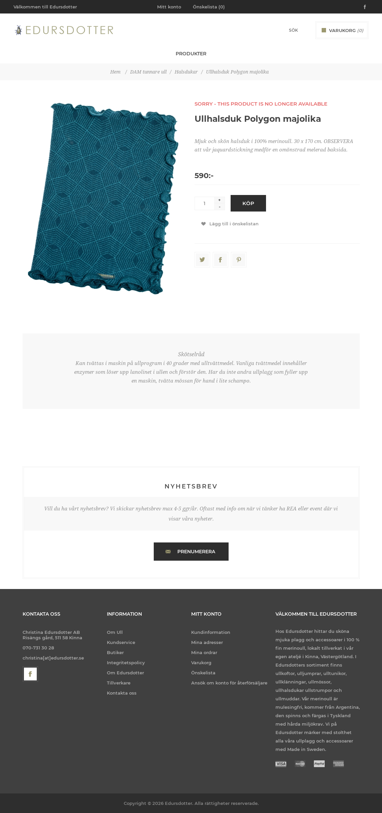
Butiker (115, 652)
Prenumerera (196, 552)
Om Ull (115, 632)
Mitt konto (169, 6)
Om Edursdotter (125, 672)
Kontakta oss (122, 693)
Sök (305, 30)
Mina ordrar (204, 652)
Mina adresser (207, 642)
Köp (248, 203)
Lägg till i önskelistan (234, 223)
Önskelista (203, 672)
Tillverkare (118, 682)
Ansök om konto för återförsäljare (229, 682)
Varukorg (201, 662)
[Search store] (284, 30)
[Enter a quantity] (205, 203)
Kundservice (121, 642)
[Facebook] (30, 674)
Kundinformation (210, 632)
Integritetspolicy (126, 662)
